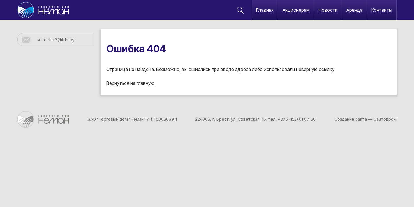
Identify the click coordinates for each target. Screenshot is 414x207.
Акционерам (296, 10)
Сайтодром (385, 119)
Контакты (381, 10)
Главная (265, 10)
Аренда (354, 10)
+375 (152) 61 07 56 (297, 119)
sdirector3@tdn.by (55, 40)
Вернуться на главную (130, 83)
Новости (328, 10)
